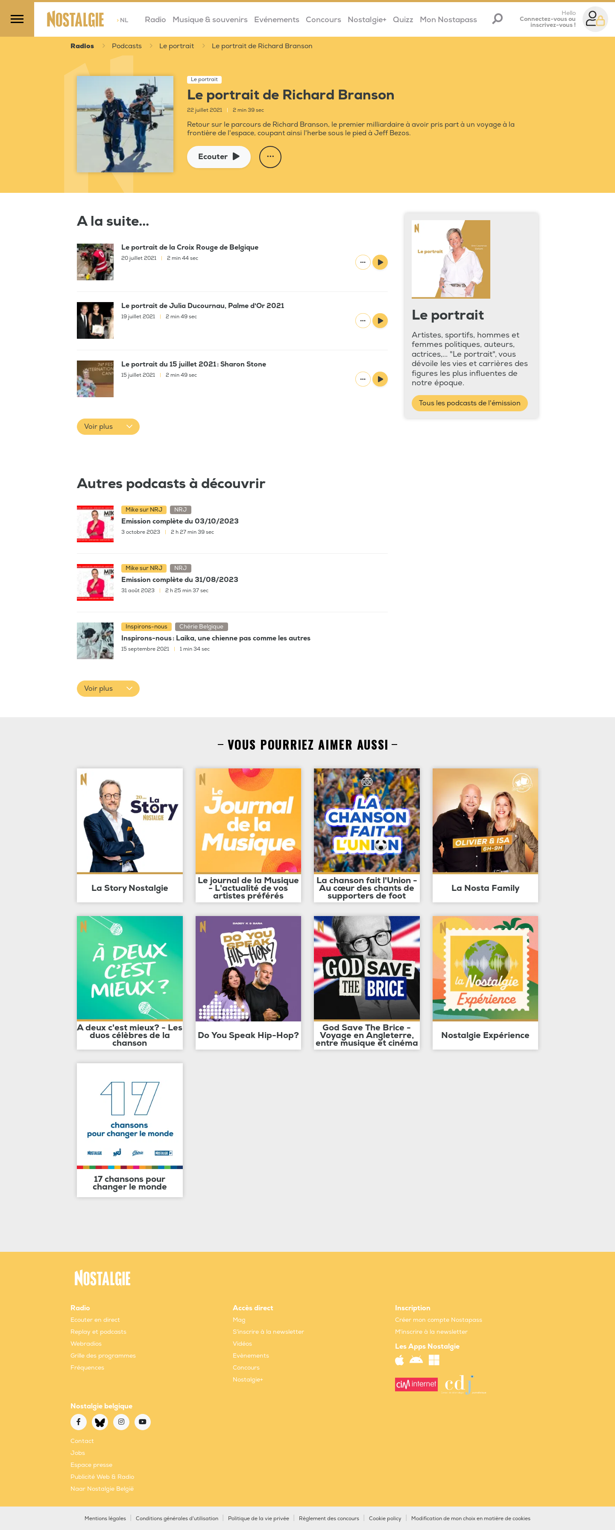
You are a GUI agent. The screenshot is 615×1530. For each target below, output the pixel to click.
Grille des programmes (103, 1355)
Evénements (276, 20)
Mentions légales (105, 1518)
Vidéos (242, 1343)
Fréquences (87, 1367)
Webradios (86, 1343)
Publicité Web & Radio (102, 1477)
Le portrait (177, 46)
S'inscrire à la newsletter (268, 1331)
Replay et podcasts (98, 1331)
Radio (155, 20)
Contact (82, 1441)
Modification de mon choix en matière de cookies (470, 1518)
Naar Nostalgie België (102, 1488)
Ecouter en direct (95, 1319)
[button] (108, 427)
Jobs (77, 1453)
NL (122, 20)
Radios (82, 46)
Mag (239, 1319)
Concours (323, 20)
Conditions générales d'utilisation (177, 1518)
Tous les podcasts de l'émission (470, 403)
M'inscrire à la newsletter (431, 1331)
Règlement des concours (329, 1518)
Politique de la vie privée (258, 1518)
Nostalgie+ (367, 20)
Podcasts (127, 46)
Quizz (403, 20)
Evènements (251, 1355)
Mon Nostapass (448, 20)
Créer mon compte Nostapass (438, 1319)
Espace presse (91, 1465)
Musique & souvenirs (210, 20)
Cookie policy (385, 1518)
